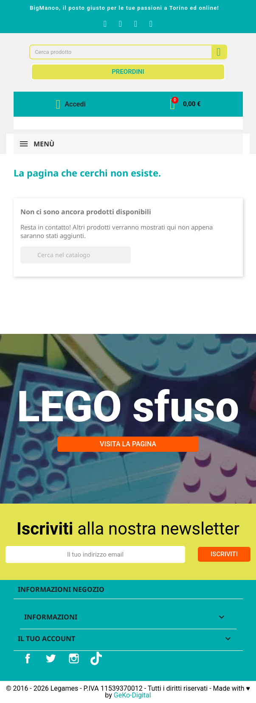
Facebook (27, 658)
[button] (185, 104)
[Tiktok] (151, 23)
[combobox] (116, 52)
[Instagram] (120, 23)
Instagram (74, 658)
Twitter (50, 658)
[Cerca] (75, 254)
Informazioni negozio (61, 589)
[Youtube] (135, 23)
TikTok (97, 658)
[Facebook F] (105, 23)
